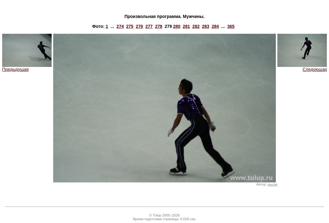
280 (176, 26)
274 (120, 26)
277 (148, 26)
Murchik (272, 184)
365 (230, 26)
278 (158, 26)
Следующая (302, 67)
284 (215, 26)
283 (205, 26)
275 (129, 26)
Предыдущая (27, 67)
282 (195, 26)
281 (186, 26)
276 (139, 26)
